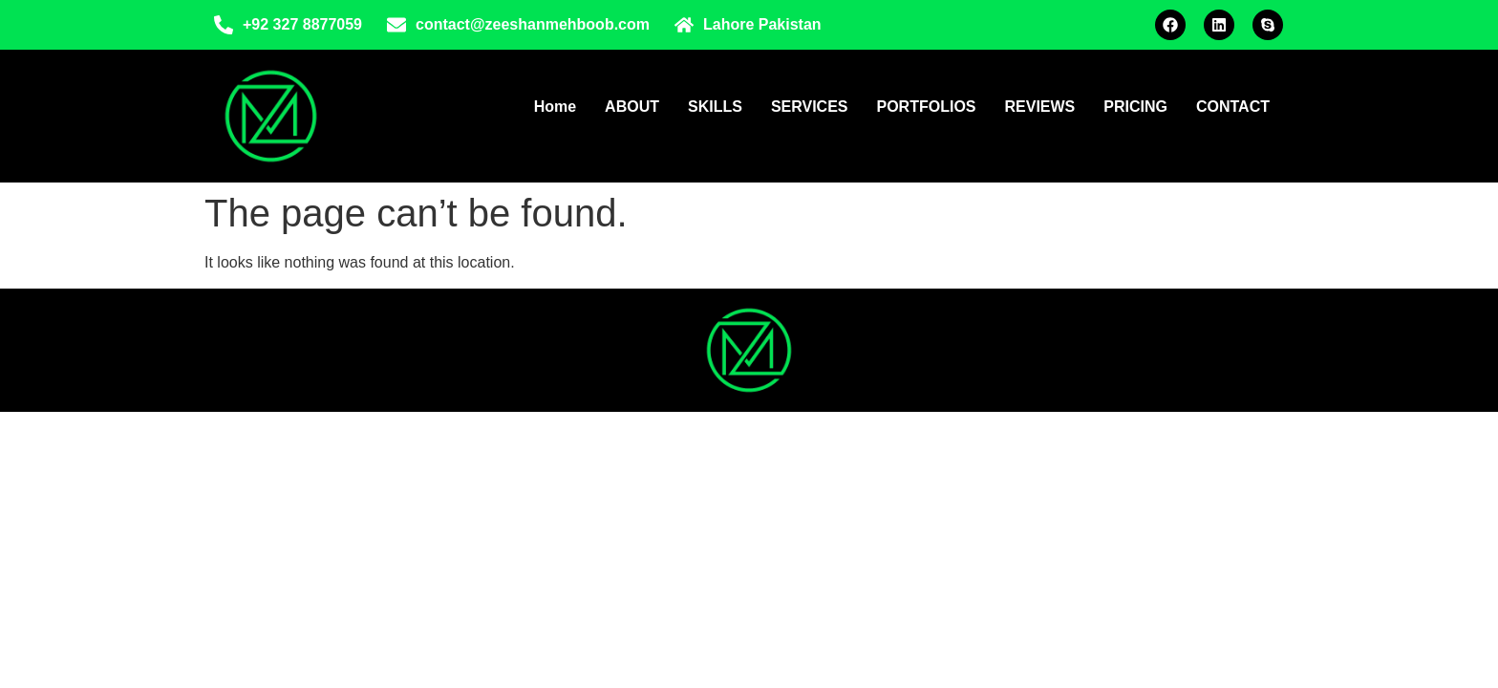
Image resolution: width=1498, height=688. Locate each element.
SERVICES (809, 106)
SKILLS (715, 106)
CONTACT (1233, 106)
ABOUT (632, 106)
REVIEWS (1040, 106)
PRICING (1135, 106)
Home (555, 106)
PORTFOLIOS (926, 106)
